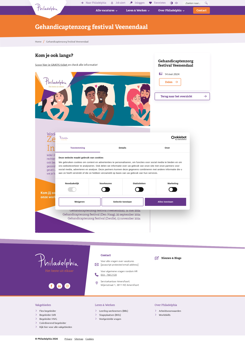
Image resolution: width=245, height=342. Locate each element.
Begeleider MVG (48, 318)
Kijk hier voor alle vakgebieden (55, 326)
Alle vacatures (105, 10)
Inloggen (140, 2)
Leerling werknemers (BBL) (113, 310)
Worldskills (164, 314)
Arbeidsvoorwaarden (170, 310)
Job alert (120, 2)
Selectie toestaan (122, 202)
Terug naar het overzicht (176, 96)
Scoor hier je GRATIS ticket (51, 64)
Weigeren (79, 202)
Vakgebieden (43, 305)
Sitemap (78, 338)
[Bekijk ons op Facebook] (51, 286)
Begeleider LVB (47, 314)
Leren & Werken (136, 10)
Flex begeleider (47, 310)
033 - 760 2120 (109, 274)
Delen (168, 82)
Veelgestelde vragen (110, 318)
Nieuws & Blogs (171, 258)
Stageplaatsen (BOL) (110, 314)
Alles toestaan (165, 202)
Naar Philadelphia (96, 2)
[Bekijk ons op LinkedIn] (59, 286)
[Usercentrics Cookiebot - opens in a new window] (173, 138)
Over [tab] (167, 148)
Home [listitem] (38, 41)
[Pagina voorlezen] (176, 3)
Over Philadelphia (170, 10)
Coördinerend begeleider (52, 322)
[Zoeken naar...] (196, 3)
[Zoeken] (206, 3)
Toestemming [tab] (77, 148)
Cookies (89, 338)
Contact (201, 10)
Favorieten (160, 2)
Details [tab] (122, 148)
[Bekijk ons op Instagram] (67, 286)
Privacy (68, 338)
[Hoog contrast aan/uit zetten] (171, 3)
